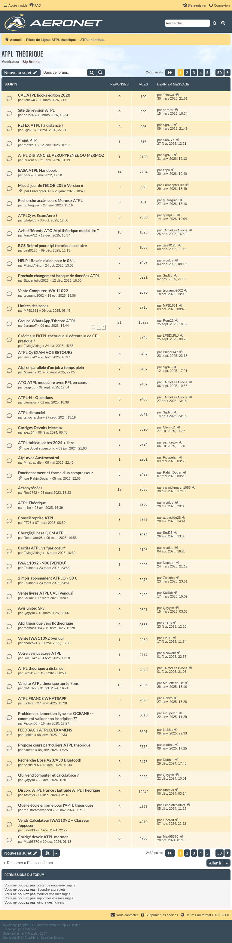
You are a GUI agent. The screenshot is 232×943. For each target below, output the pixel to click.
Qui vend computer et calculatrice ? (48, 775)
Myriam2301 (33, 372)
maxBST (30, 145)
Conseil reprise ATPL (36, 518)
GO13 (167, 623)
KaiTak (29, 598)
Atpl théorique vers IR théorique (45, 623)
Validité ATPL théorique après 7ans (48, 684)
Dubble (168, 760)
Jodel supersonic (42, 448)
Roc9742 (30, 357)
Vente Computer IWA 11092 (43, 291)
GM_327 (30, 688)
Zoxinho (29, 568)
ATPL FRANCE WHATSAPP (42, 699)
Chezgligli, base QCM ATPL (42, 533)
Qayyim (29, 613)
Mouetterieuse (173, 683)
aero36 (29, 115)
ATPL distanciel (31, 413)
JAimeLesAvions (175, 230)
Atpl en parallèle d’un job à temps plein (51, 368)
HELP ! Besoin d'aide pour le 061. (46, 261)
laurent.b (30, 160)
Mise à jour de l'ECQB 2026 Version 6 (50, 186)
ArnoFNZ (30, 235)
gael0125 (30, 250)
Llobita (28, 703)
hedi (27, 175)
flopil (166, 170)
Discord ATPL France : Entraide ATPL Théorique (59, 790)
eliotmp (29, 750)
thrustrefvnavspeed (38, 810)
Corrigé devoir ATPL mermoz (43, 837)
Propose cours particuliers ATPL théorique (54, 745)
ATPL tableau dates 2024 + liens (46, 443)
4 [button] (201, 72)
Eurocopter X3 (40, 191)
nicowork (169, 653)
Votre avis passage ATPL (39, 653)
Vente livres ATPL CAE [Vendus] (45, 593)
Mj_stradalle (32, 462)
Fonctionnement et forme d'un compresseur (55, 473)
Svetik (28, 673)
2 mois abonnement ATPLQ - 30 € (47, 578)
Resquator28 (33, 538)
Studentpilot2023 (36, 280)
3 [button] (194, 72)
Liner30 (29, 830)
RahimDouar (39, 478)
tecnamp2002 (34, 295)
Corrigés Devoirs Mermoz (40, 428)
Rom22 (168, 320)
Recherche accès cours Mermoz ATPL (50, 201)
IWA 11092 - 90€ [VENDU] (42, 563)
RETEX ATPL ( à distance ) (40, 125)
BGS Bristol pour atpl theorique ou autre (52, 246)
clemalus (30, 402)
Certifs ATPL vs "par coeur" (42, 548)
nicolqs (168, 260)
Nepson (168, 562)
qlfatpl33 (30, 220)
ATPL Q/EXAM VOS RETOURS (45, 353)
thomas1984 (33, 628)
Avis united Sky (31, 608)
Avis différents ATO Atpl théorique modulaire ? (58, 231)
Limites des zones (33, 306)
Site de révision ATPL (36, 110)
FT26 (28, 522)
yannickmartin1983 (177, 487)
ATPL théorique (22, 54)
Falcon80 (30, 723)
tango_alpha (33, 417)
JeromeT (30, 325)
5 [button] (207, 72)
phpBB (27, 925)
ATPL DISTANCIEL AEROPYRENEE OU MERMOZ (61, 155)
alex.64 (29, 432)
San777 (168, 140)
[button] (170, 72)
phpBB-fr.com (27, 929)
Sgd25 (28, 130)
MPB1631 (31, 310)
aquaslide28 (172, 517)
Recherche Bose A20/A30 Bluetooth (49, 760)
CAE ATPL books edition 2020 (44, 95)
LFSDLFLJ (171, 335)
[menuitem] (35, 5)
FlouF (167, 638)
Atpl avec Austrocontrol (38, 458)
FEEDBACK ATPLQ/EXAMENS (45, 730)
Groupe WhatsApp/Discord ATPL (47, 321)
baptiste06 (31, 765)
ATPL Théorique (32, 503)
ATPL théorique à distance (40, 668)
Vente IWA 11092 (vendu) (41, 638)
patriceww (170, 442)
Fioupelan (170, 457)
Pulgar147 (170, 352)
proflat (15, 933)
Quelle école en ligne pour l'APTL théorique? (55, 805)
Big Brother (32, 61)
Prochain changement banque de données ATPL (59, 276)
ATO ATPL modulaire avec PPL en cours (52, 383)
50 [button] (219, 72)
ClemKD (169, 427)
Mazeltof (33, 933)
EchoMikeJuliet (174, 805)
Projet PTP (27, 140)
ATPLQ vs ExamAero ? (37, 216)
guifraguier (31, 205)
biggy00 (29, 387)
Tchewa (29, 100)
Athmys (29, 795)
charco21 (30, 643)
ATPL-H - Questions (35, 398)
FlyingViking (32, 265)
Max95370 (31, 841)
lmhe (27, 507)
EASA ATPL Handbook (37, 171)
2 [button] (187, 72)
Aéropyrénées (30, 488)
